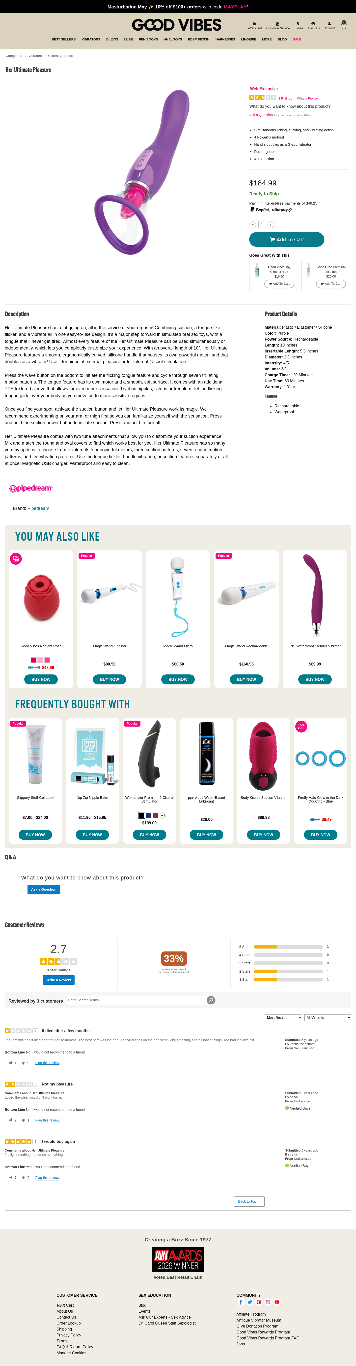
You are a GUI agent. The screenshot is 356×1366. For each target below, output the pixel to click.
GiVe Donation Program (257, 1326)
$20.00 (206, 819)
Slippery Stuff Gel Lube (35, 797)
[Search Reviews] (141, 1000)
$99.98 (264, 817)
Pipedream (38, 508)
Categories (14, 55)
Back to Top (249, 1201)
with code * (178, 7)
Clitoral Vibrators (60, 55)
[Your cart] (343, 25)
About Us (64, 1311)
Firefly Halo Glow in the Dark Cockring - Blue (320, 799)
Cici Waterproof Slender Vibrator (314, 646)
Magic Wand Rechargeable (246, 646)
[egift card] (254, 26)
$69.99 (315, 664)
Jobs (240, 1343)
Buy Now (41, 679)
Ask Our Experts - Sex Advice (164, 1317)
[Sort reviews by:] (283, 1017)
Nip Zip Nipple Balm (92, 797)
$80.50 (109, 664)
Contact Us (66, 1317)
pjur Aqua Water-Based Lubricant (206, 799)
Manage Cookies (71, 1352)
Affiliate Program (251, 1314)
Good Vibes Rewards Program (263, 1332)
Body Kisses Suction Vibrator (263, 797)
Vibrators (35, 55)
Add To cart (287, 239)
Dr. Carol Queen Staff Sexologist (167, 1323)
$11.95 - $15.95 (92, 817)
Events (144, 1311)
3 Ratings (285, 98)
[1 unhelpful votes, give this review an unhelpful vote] (24, 1120)
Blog (142, 1305)
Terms (61, 1340)
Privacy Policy (68, 1334)
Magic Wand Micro (178, 646)
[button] (33, 660)
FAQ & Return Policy (74, 1346)
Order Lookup (68, 1323)
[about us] (313, 26)
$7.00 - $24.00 (35, 817)
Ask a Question (261, 115)
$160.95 (246, 664)
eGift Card (65, 1305)
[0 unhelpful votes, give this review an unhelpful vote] (24, 1063)
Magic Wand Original (109, 646)
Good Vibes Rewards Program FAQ (267, 1337)
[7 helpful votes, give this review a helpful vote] (11, 1178)
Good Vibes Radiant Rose (40, 646)
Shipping (64, 1329)
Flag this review (47, 1063)
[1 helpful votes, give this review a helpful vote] (11, 1063)
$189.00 (149, 822)
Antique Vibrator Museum (258, 1320)
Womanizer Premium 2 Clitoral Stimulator (149, 799)
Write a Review (308, 98)
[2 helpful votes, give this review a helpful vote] (11, 1120)
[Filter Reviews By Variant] (327, 1017)
